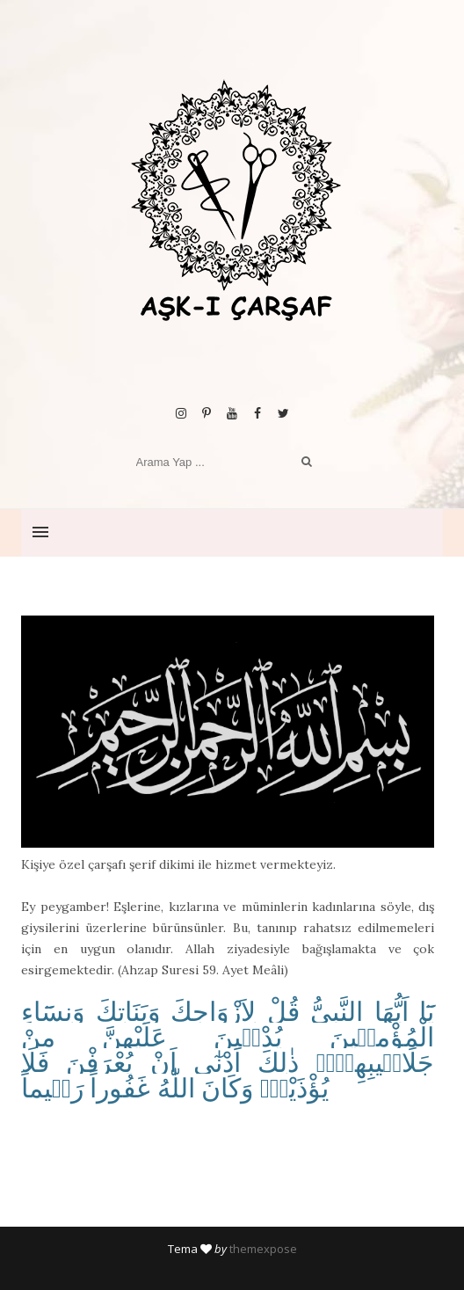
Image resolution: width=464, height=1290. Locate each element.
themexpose (263, 1249)
